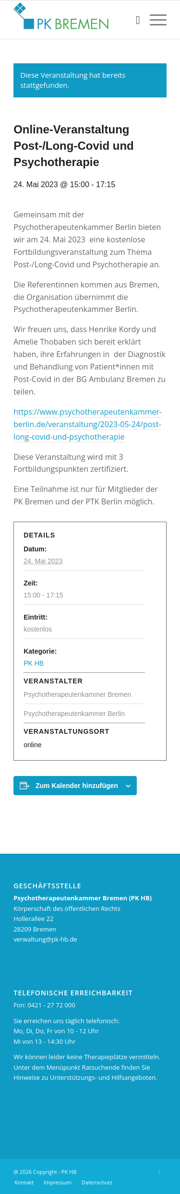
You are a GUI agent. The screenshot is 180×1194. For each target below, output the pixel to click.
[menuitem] (133, 19)
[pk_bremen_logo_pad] (74, 19)
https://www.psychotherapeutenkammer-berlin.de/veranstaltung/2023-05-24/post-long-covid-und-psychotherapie (87, 424)
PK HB (34, 663)
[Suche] (133, 19)
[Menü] (153, 19)
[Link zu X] (159, 1171)
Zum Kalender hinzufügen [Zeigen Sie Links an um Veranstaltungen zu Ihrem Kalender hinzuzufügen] (77, 785)
